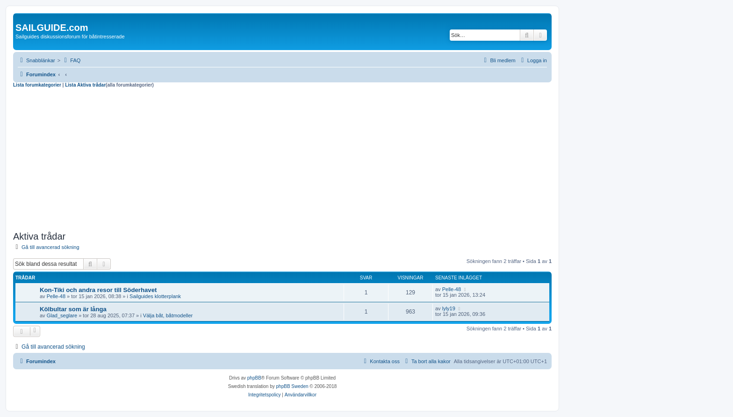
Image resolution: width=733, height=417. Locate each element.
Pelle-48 (56, 296)
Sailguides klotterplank (155, 296)
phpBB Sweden (292, 386)
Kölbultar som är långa (73, 309)
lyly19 (448, 308)
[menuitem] (71, 60)
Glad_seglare (62, 315)
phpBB (254, 377)
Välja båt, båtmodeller (168, 315)
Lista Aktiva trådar (85, 85)
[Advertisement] (282, 158)
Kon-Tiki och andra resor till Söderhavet (98, 289)
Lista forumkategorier (37, 85)
